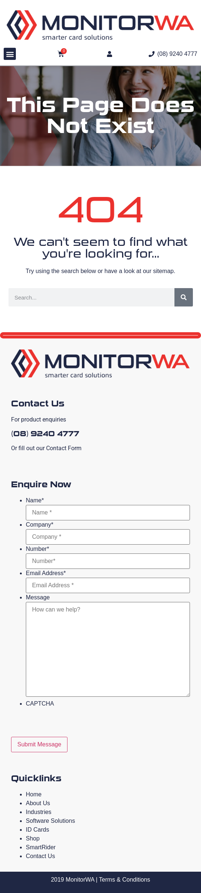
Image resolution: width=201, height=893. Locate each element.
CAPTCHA (40, 704)
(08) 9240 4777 (45, 433)
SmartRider (41, 847)
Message (38, 597)
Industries (38, 812)
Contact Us (40, 856)
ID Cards (37, 829)
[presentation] (82, 722)
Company (39, 525)
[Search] (183, 297)
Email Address (46, 573)
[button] (10, 54)
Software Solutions (50, 821)
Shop (32, 838)
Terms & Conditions (124, 879)
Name (35, 500)
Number (37, 549)
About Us (38, 803)
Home (34, 794)
